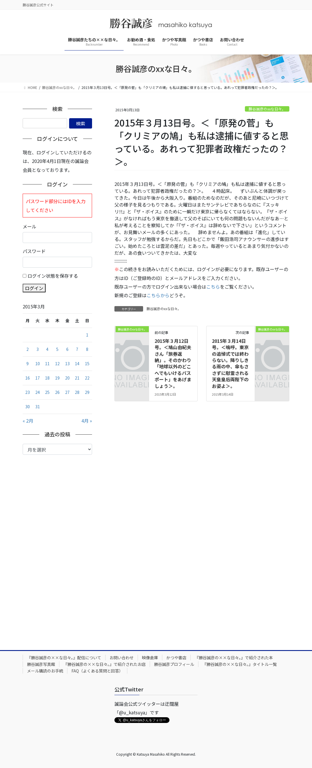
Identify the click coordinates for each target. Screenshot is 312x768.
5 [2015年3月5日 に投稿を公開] (57, 349)
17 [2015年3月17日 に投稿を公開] (37, 378)
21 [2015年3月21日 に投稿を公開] (77, 378)
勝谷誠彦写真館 (41, 664)
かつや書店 (176, 657)
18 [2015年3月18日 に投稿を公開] (47, 378)
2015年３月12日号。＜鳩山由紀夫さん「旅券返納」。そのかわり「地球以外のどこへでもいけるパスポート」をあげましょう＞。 (173, 363)
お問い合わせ (122, 657)
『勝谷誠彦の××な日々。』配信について (64, 657)
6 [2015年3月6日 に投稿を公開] (67, 349)
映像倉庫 (150, 657)
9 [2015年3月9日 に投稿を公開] (27, 363)
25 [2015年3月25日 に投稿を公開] (47, 392)
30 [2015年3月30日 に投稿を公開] (27, 406)
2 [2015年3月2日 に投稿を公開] (27, 349)
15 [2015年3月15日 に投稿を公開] (87, 363)
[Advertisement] (57, 548)
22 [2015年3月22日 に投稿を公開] (87, 378)
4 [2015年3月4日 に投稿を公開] (47, 349)
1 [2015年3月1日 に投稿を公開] (87, 335)
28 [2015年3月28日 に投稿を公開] (77, 392)
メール (29, 226)
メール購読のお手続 (45, 671)
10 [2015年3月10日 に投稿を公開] (37, 363)
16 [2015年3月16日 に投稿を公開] (27, 378)
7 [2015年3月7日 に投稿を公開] (77, 349)
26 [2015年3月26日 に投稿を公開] (57, 392)
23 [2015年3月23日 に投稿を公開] (27, 392)
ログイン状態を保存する (53, 275)
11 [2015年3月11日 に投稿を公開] (47, 363)
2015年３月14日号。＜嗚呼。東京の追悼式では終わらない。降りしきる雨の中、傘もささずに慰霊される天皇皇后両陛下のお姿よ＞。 (230, 363)
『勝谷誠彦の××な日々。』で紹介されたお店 (104, 664)
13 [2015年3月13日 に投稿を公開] (67, 363)
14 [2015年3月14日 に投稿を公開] (77, 363)
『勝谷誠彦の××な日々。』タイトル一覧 (239, 664)
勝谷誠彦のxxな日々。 (267, 109)
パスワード (34, 251)
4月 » (86, 420)
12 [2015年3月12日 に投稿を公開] (57, 363)
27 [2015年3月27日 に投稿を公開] (67, 392)
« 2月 (28, 420)
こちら (213, 286)
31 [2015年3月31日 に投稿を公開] (37, 406)
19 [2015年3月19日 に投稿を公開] (57, 378)
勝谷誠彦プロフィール (174, 664)
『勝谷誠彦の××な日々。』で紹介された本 (234, 657)
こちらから (158, 295)
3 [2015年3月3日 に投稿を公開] (37, 349)
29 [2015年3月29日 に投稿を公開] (87, 392)
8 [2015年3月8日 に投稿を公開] (87, 349)
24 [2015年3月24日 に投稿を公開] (37, 392)
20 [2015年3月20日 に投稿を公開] (67, 378)
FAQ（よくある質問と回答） (97, 671)
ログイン (34, 288)
